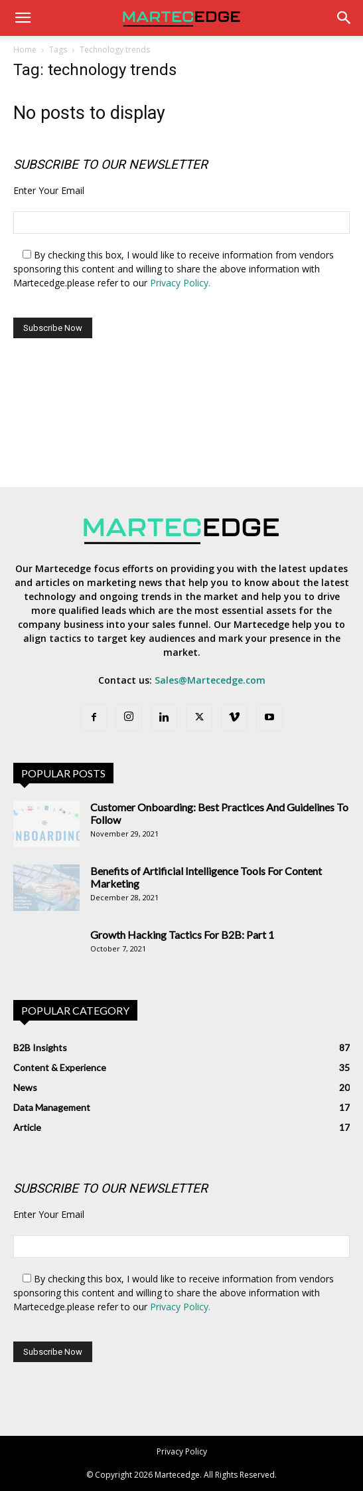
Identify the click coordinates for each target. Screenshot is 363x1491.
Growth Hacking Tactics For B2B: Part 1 (182, 934)
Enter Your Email (48, 190)
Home (24, 49)
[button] (22, 18)
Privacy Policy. (180, 282)
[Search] (344, 18)
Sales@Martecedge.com (210, 680)
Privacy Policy (182, 1451)
